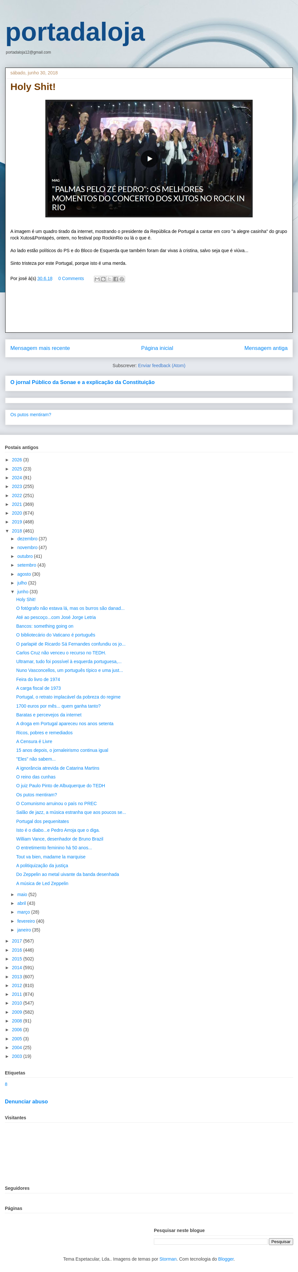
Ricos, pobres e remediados (44, 732)
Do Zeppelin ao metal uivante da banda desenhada (67, 874)
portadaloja (75, 31)
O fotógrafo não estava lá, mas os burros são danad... (70, 608)
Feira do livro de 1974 (38, 679)
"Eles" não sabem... (36, 759)
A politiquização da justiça (42, 865)
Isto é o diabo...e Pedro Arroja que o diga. (58, 830)
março (24, 912)
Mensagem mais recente (40, 348)
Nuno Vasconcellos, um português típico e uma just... (69, 670)
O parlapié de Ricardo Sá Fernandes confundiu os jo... (71, 644)
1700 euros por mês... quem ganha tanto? (58, 706)
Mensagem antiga (266, 348)
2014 (17, 967)
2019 (17, 521)
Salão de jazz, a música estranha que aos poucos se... (71, 812)
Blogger (226, 1259)
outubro (25, 556)
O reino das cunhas (35, 776)
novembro (28, 547)
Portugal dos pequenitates (42, 821)
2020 (17, 513)
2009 (17, 1012)
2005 (17, 1038)
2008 (17, 1020)
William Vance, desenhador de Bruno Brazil (59, 839)
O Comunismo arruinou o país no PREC (56, 803)
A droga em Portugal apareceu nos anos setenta (64, 723)
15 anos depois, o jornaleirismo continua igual (62, 750)
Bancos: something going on (45, 626)
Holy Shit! (26, 599)
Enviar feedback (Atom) (161, 365)
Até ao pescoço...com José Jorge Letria (56, 617)
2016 (17, 950)
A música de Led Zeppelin (42, 883)
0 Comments (71, 278)
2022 (17, 495)
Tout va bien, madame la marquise (51, 856)
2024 (17, 477)
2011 (17, 994)
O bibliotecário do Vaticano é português (55, 634)
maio (22, 894)
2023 (17, 486)
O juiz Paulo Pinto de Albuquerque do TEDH (60, 785)
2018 (17, 530)
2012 (17, 985)
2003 (17, 1056)
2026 (17, 459)
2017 (17, 941)
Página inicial (157, 348)
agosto (24, 574)
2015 (17, 958)
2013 (17, 976)
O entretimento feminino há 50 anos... (54, 847)
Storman (168, 1259)
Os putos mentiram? (30, 414)
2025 (17, 468)
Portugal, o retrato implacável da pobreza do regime (68, 697)
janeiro (24, 929)
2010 (17, 1003)
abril (22, 903)
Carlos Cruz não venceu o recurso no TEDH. (61, 652)
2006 (17, 1029)
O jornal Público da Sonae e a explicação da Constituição (82, 382)
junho (23, 591)
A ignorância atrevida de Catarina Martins (57, 768)
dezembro (28, 538)
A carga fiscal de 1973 (38, 688)
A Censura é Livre (34, 741)
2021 (17, 504)
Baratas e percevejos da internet (49, 714)
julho (22, 582)
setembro (27, 565)
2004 (17, 1047)
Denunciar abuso (26, 1101)
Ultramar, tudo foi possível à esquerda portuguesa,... (68, 661)
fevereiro (26, 921)
